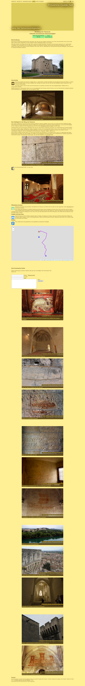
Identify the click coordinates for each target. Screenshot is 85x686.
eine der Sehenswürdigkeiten (26, 28)
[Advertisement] (42, 51)
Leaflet (42, 260)
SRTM (53, 260)
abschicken (40, 281)
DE (70, 1)
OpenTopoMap (66, 260)
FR (68, 1)
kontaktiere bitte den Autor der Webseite (22, 680)
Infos (65, 1)
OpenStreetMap (49, 260)
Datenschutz (31, 275)
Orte (33, 1)
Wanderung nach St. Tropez (47, 125)
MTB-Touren (39, 1)
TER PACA (69, 206)
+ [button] (13, 228)
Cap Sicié (48, 134)
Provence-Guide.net (58, 260)
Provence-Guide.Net (60, 5)
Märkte (14, 1)
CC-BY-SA (71, 260)
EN (72, 1)
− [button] (13, 230)
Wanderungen (27, 1)
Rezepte (19, 1)
